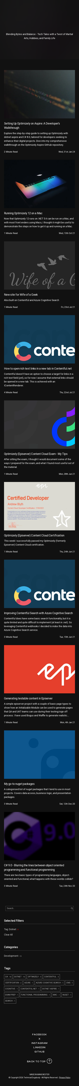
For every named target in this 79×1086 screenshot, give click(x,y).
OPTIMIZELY (34, 976)
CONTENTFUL (51, 976)
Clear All (8, 934)
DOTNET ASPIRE (50, 989)
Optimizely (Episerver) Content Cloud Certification (34, 535)
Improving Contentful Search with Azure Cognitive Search (38, 613)
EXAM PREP (11, 995)
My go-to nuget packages (19, 784)
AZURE (28, 983)
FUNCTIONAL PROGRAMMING (35, 995)
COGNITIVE (11, 989)
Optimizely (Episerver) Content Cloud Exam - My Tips (35, 454)
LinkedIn (39, 1047)
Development (11, 955)
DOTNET (19, 976)
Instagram (39, 1043)
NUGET (67, 995)
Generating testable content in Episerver (28, 698)
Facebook (39, 1034)
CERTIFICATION (13, 983)
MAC (56, 995)
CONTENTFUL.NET (30, 989)
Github (39, 1052)
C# (8, 976)
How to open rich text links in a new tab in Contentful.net (38, 368)
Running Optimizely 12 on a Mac (23, 213)
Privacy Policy (64, 1077)
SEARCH (10, 1001)
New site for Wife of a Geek (21, 294)
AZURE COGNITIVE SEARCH (49, 983)
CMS (69, 983)
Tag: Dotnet (11, 929)
